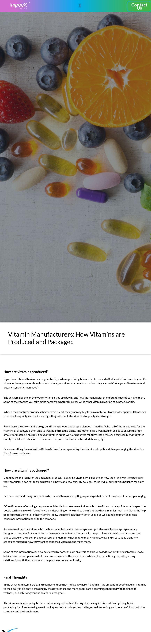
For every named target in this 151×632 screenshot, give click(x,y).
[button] (79, 5)
